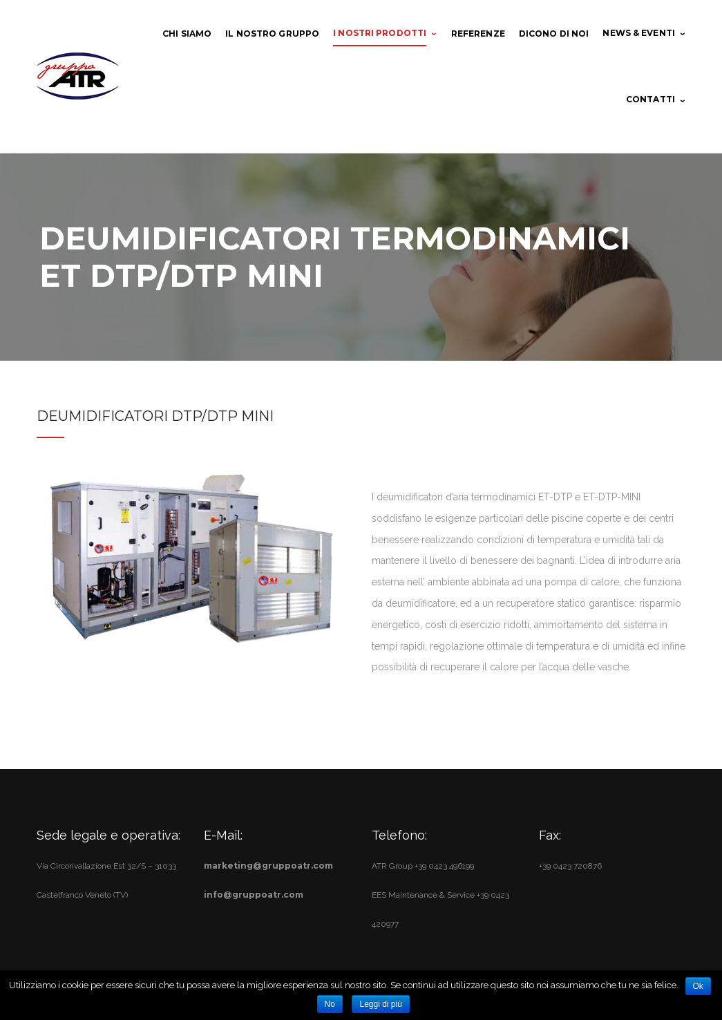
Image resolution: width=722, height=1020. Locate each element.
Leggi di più (380, 1004)
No (330, 1004)
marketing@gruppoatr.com (268, 865)
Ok (698, 986)
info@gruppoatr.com (253, 894)
